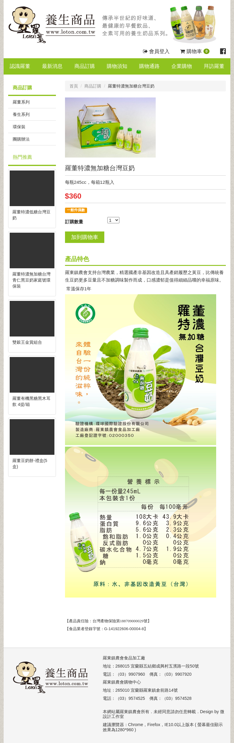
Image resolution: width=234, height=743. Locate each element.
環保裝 (19, 126)
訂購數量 (74, 221)
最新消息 (52, 66)
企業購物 (181, 66)
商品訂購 (84, 66)
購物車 (195, 51)
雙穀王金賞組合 (27, 342)
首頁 (74, 86)
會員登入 (156, 51)
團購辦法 (21, 139)
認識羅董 (20, 66)
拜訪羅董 (214, 66)
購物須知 (117, 66)
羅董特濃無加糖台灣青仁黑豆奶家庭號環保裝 (31, 280)
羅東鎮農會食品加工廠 (124, 657)
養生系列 (21, 114)
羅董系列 (21, 102)
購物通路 (149, 66)
